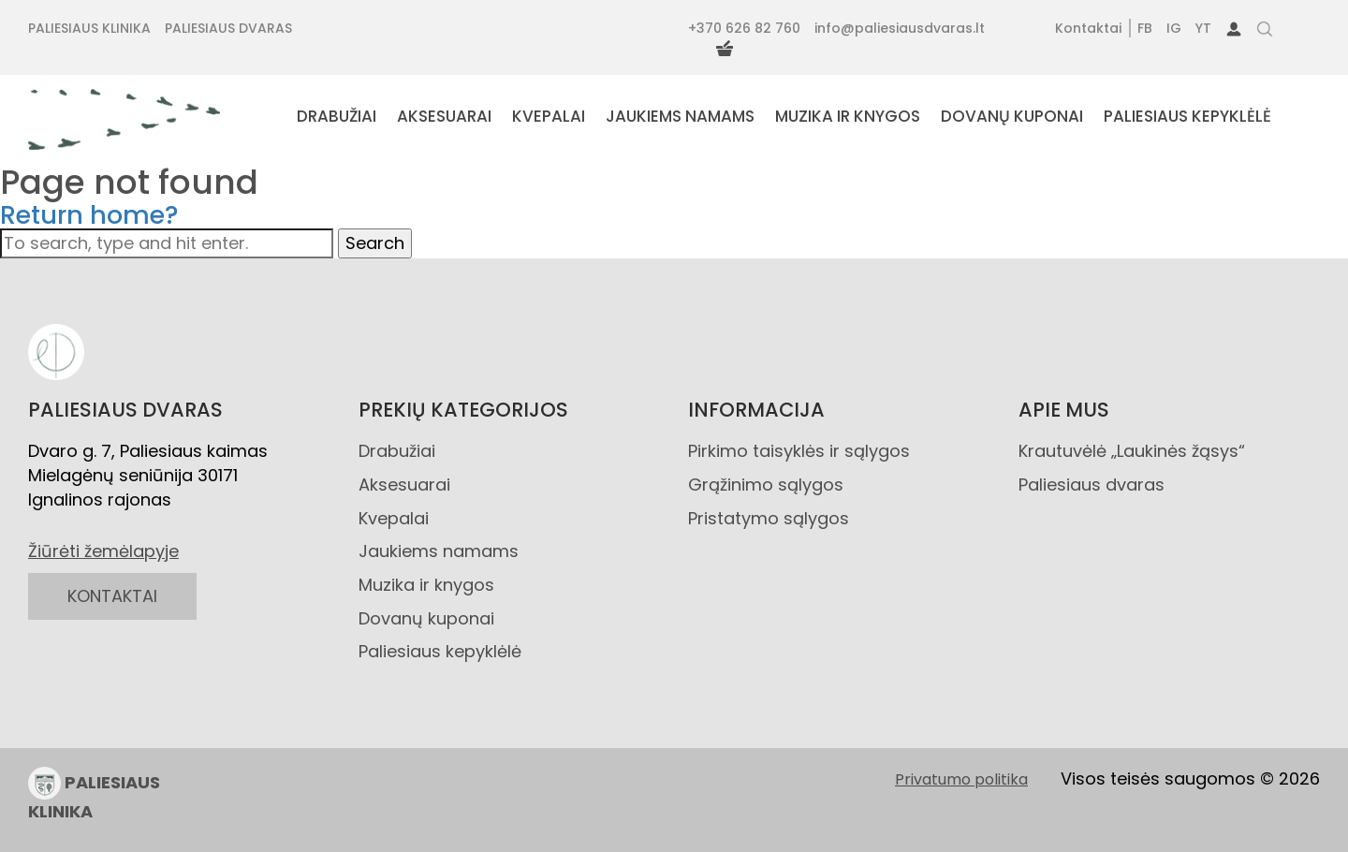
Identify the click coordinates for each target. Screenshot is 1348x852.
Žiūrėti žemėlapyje (103, 551)
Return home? (89, 215)
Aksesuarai (404, 484)
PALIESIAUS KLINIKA (94, 795)
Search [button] (374, 243)
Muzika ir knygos (426, 584)
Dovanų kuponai (426, 618)
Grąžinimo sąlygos (765, 484)
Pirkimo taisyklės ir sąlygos (799, 451)
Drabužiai (397, 451)
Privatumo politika (961, 780)
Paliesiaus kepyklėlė (440, 651)
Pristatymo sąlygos (768, 518)
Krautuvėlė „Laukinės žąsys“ (1131, 451)
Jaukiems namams (439, 551)
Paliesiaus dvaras (1091, 484)
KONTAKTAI (112, 596)
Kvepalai (394, 518)
